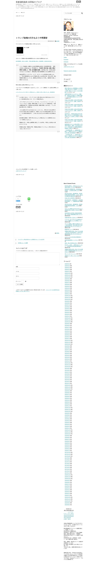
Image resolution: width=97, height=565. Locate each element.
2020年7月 (67, 394)
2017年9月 (67, 458)
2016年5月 (67, 487)
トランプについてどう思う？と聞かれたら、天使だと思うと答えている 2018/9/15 (35, 92)
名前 (17, 266)
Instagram (66, 61)
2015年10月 (67, 501)
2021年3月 (67, 379)
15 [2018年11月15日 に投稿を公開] (68, 514)
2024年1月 (67, 316)
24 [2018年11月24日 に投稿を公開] (71, 516)
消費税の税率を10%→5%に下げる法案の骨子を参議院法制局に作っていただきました (74, 251)
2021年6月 (67, 374)
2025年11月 (67, 275)
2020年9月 (67, 390)
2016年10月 (67, 478)
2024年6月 (67, 306)
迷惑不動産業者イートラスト (71, 240)
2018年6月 (67, 441)
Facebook (66, 59)
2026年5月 (67, 263)
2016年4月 (67, 489)
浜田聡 (57, 233)
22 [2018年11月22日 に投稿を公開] (68, 516)
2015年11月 (67, 499)
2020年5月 (67, 398)
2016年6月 (67, 486)
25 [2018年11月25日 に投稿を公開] (73, 516)
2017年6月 (67, 463)
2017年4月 (67, 467)
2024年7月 (67, 305)
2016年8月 (67, 482)
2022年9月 (67, 346)
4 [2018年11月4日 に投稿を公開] (72, 512)
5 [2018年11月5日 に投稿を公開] (64, 513)
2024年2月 (67, 314)
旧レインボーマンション (70, 253)
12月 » (69, 519)
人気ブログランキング (21, 170)
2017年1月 (67, 473)
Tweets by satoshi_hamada (70, 70)
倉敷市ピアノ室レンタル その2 (72, 255)
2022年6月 (67, 351)
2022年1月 (67, 361)
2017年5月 (67, 465)
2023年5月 (67, 331)
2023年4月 (67, 333)
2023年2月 (67, 336)
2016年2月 (67, 493)
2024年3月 (67, 312)
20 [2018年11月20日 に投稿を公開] (65, 516)
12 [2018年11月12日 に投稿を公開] (64, 514)
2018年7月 (67, 439)
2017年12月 (67, 452)
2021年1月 (67, 383)
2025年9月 (67, 278)
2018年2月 (67, 448)
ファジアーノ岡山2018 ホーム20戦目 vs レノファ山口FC (29, 240)
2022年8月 (67, 347)
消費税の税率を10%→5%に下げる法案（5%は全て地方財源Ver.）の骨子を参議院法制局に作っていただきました (74, 233)
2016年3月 (67, 491)
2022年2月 (67, 359)
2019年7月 (67, 417)
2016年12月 (67, 474)
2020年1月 (67, 405)
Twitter (65, 57)
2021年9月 (67, 368)
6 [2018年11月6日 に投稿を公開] (65, 513)
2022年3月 (67, 357)
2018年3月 (67, 446)
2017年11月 (67, 454)
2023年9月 (67, 323)
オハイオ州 (26, 47)
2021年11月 (67, 364)
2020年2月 (67, 403)
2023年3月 (67, 334)
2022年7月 (67, 349)
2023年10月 (67, 321)
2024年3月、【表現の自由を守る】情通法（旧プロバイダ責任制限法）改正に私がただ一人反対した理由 (73, 115)
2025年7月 (67, 282)
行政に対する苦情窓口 (70, 198)
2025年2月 (67, 291)
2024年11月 (67, 297)
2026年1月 (67, 271)
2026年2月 (67, 269)
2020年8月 (67, 392)
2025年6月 (67, 284)
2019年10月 (67, 411)
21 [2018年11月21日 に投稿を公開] (67, 516)
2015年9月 (67, 502)
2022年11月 (67, 342)
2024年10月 (67, 299)
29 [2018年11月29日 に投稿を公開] (68, 517)
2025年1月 (67, 293)
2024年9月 (67, 301)
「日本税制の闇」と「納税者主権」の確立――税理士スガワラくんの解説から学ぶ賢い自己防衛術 (73, 131)
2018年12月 (67, 430)
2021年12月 (67, 362)
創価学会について (69, 229)
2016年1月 (67, 495)
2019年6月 (67, 418)
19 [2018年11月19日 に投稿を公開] (64, 516)
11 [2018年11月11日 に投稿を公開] (73, 513)
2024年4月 (67, 310)
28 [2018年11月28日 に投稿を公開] (67, 517)
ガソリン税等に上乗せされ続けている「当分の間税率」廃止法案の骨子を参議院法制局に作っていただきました (73, 225)
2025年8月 (67, 280)
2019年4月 (67, 422)
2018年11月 (67, 431)
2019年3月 (67, 424)
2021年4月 (67, 377)
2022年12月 (67, 340)
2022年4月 (67, 355)
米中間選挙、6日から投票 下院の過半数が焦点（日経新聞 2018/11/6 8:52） (34, 61)
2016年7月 (67, 484)
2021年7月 (67, 372)
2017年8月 (67, 459)
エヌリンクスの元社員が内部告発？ (73, 237)
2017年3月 (67, 469)
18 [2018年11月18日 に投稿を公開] (73, 514)
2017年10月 (67, 456)
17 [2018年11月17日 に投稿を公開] (71, 514)
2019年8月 (67, 415)
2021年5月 (67, 375)
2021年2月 (67, 381)
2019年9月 (67, 413)
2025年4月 (67, 288)
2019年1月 (67, 428)
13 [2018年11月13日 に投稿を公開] (65, 514)
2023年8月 (67, 325)
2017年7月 (67, 461)
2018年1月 (67, 450)
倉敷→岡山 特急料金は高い (71, 243)
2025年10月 (67, 277)
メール (17, 271)
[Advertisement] (38, 26)
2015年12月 (67, 497)
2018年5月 (67, 443)
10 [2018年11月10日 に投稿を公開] (71, 513)
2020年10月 (67, 389)
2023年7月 (67, 327)
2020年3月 (67, 402)
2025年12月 (67, 273)
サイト (17, 276)
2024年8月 (67, 303)
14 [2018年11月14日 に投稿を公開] (67, 514)
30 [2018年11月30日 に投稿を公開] (70, 517)
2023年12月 (67, 318)
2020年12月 (67, 385)
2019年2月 (67, 426)
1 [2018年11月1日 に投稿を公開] (68, 512)
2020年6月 (67, 396)
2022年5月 (67, 353)
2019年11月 (67, 409)
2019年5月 (67, 420)
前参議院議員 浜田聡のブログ (29, 2)
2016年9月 (67, 480)
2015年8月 (67, 504)
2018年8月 (67, 437)
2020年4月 (67, 400)
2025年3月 (67, 290)
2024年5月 (67, 308)
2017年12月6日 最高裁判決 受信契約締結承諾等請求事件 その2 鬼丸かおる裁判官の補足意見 (74, 195)
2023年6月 (67, 329)
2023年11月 (67, 319)
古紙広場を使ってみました (71, 217)
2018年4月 (67, 445)
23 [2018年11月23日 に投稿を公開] (70, 516)
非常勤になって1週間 (21, 243)
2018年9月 (67, 435)
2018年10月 (67, 433)
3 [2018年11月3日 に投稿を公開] (71, 512)
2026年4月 (67, 265)
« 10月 (65, 519)
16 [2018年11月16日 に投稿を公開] (70, 514)
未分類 (57, 41)
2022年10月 (67, 344)
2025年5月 (67, 286)
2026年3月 (67, 267)
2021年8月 (67, 370)
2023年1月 (67, 338)
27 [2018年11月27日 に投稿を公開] (65, 517)
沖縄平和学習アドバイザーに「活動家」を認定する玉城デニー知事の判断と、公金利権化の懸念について (73, 95)
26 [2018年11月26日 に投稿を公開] (64, 517)
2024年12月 (67, 295)
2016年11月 (67, 476)
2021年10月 (67, 366)
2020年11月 (67, 387)
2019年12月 (67, 407)
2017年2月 (67, 471)
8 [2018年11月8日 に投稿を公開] (68, 513)
